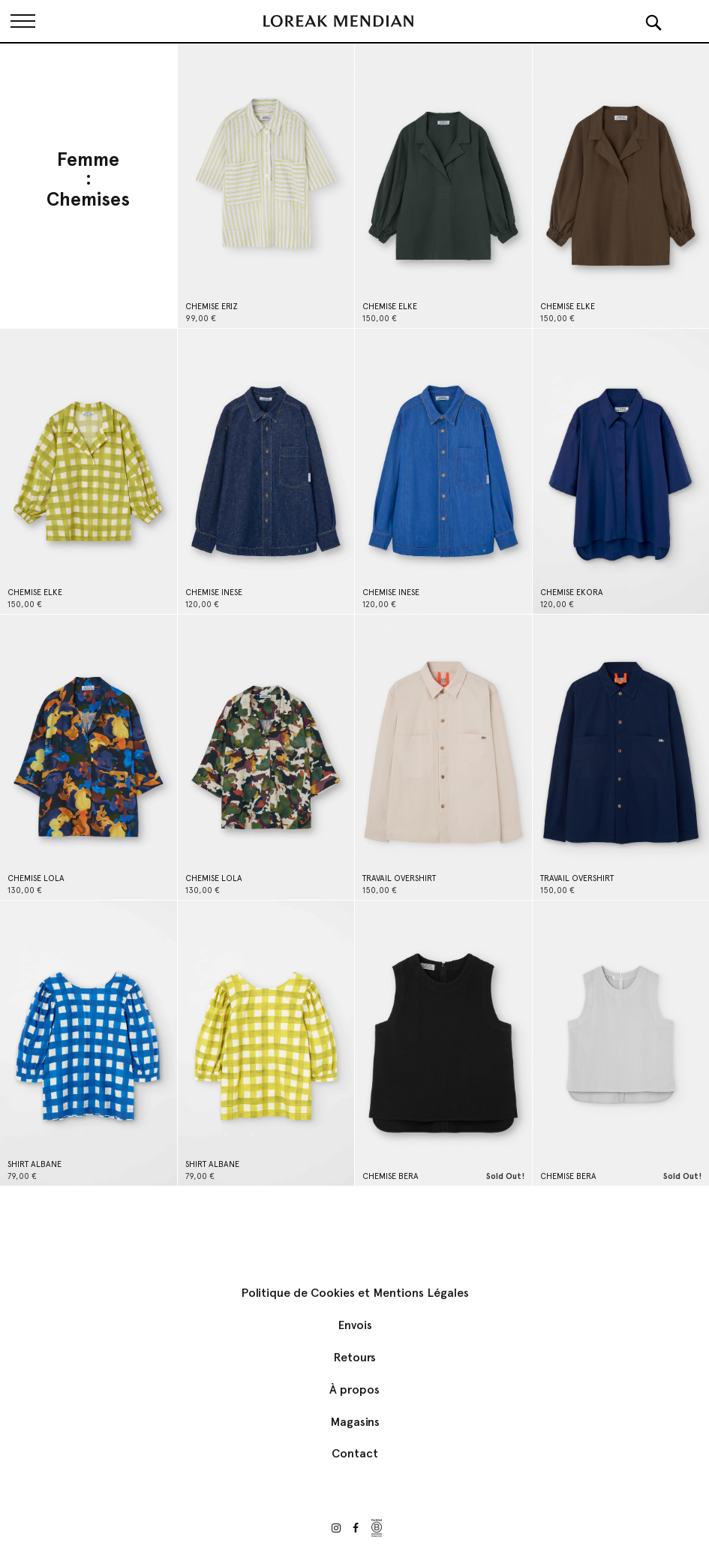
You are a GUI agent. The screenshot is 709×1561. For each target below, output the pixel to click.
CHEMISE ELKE (389, 306)
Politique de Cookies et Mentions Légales (355, 1293)
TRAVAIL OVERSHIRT (399, 878)
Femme (88, 160)
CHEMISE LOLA (36, 878)
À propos (354, 1389)
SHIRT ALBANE (35, 1164)
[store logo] (338, 21)
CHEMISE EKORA (571, 592)
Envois (355, 1325)
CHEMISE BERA (390, 1176)
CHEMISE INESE (213, 592)
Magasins (355, 1422)
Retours (354, 1357)
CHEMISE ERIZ (211, 306)
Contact (355, 1453)
